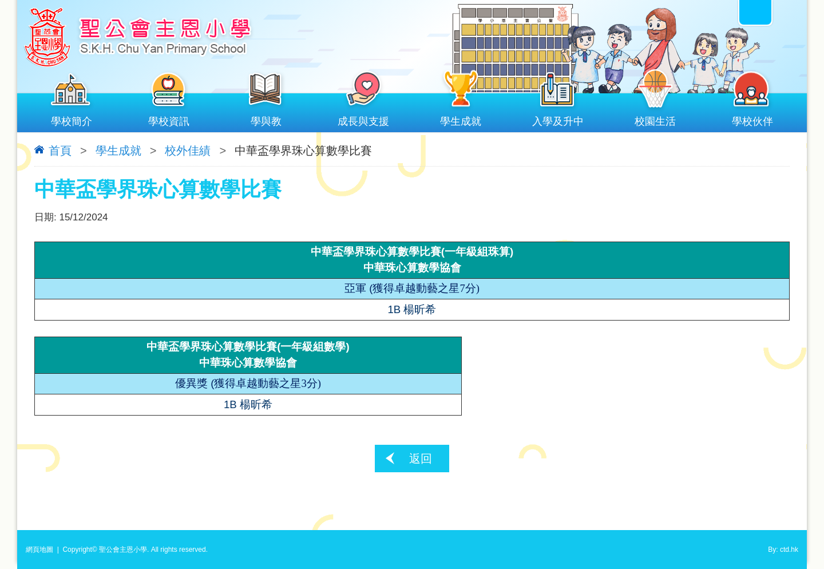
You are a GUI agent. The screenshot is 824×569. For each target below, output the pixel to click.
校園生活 (655, 118)
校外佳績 (188, 150)
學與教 (266, 118)
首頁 (60, 150)
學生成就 (460, 118)
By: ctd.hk (783, 550)
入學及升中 (558, 118)
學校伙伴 (752, 118)
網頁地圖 (39, 550)
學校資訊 (168, 118)
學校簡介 (71, 118)
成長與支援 (363, 118)
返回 (420, 458)
